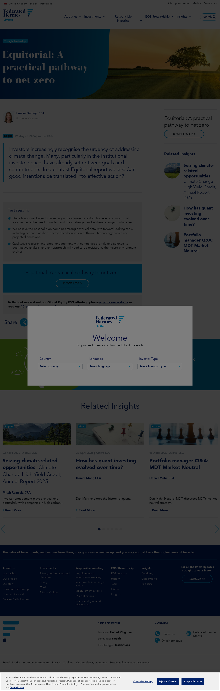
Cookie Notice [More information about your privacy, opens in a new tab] (17, 688)
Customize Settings (143, 681)
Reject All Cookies (168, 681)
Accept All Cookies (192, 681)
